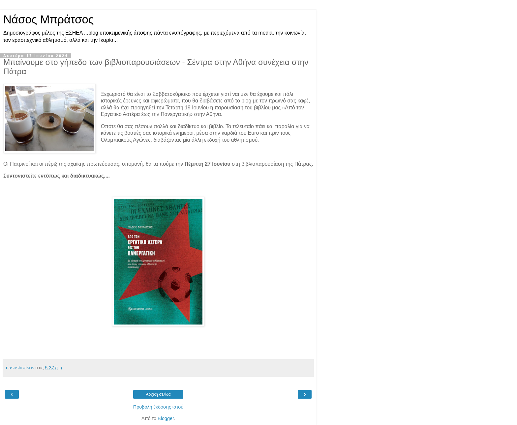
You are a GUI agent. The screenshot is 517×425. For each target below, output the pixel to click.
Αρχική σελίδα (158, 394)
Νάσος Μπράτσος (48, 19)
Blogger (166, 418)
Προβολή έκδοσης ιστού (158, 407)
